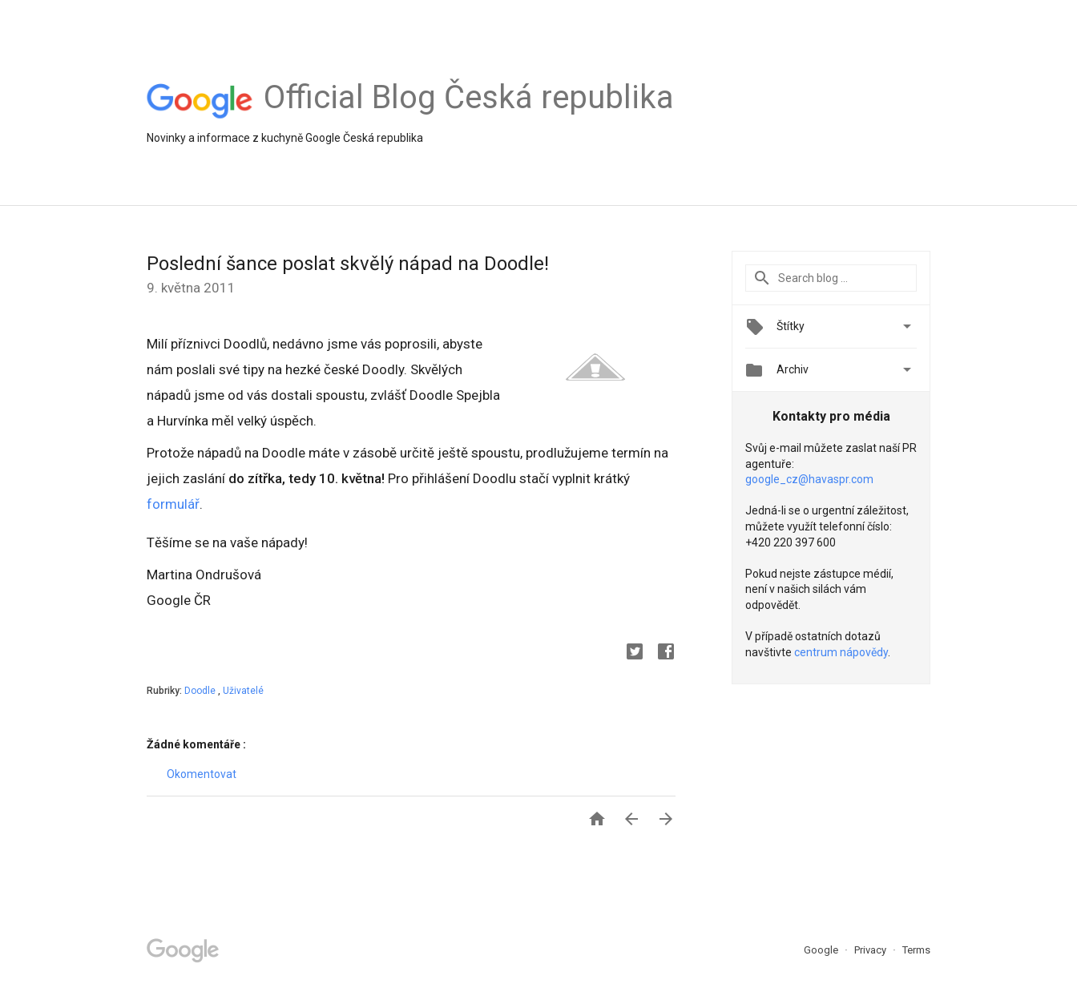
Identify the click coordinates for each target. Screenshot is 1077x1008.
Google (822, 950)
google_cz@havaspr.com (809, 479)
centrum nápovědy (841, 652)
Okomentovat (201, 774)
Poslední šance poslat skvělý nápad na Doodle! (348, 263)
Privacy (871, 950)
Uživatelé (243, 690)
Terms (916, 950)
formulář (173, 504)
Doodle (201, 690)
